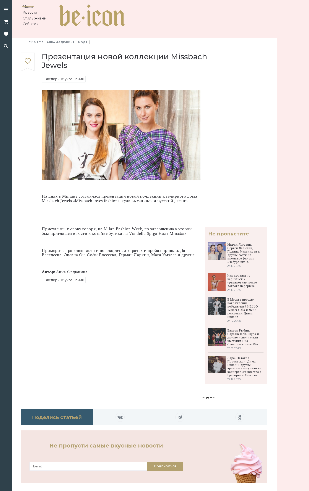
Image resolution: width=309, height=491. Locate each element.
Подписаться (165, 466)
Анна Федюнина (61, 42)
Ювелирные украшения (64, 79)
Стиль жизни (35, 18)
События (31, 24)
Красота (30, 12)
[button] (6, 10)
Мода (28, 7)
